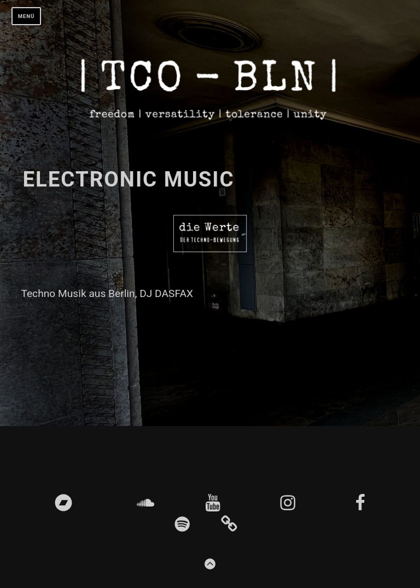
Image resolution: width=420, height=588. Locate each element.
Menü (26, 16)
